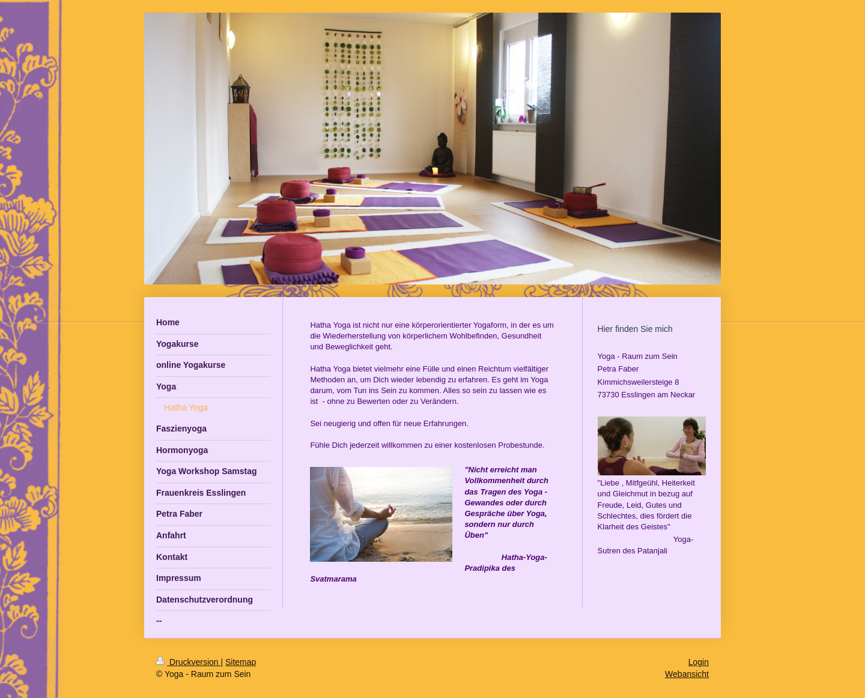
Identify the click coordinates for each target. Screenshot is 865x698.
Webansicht (687, 674)
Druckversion (188, 662)
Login (698, 662)
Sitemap (240, 662)
